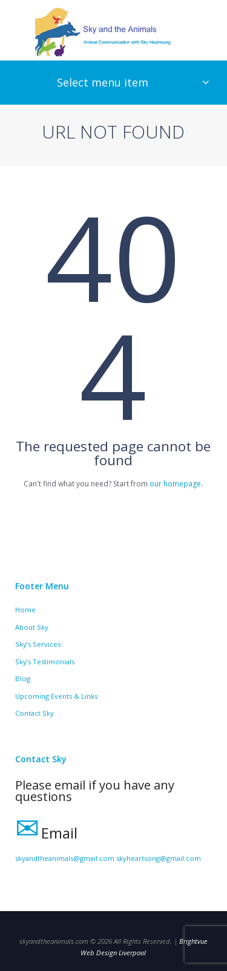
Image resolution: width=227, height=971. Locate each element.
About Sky (31, 627)
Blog (22, 678)
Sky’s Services (38, 644)
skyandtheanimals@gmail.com (64, 858)
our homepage (175, 484)
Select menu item (102, 82)
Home (25, 609)
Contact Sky (34, 713)
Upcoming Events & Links (56, 696)
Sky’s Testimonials (44, 661)
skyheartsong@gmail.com (158, 858)
